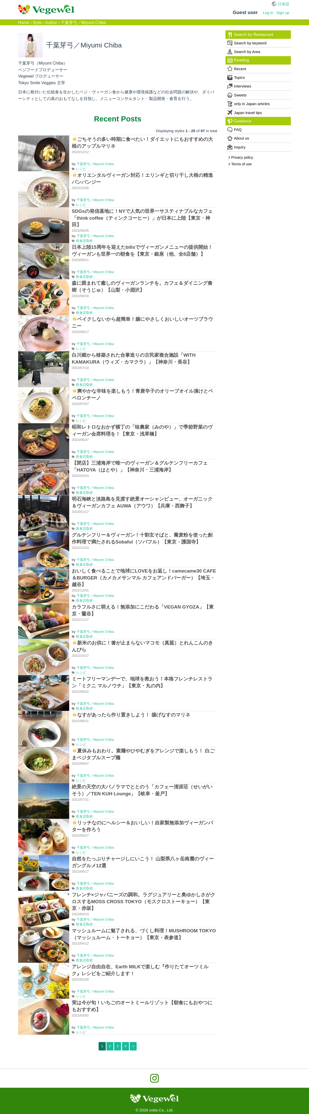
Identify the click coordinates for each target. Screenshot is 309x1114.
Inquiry (236, 147)
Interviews (239, 86)
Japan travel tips (244, 112)
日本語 (283, 4)
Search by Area (243, 51)
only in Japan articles (248, 103)
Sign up (282, 12)
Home (23, 22)
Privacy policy (240, 157)
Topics (236, 77)
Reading (238, 60)
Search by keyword (247, 43)
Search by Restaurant (250, 34)
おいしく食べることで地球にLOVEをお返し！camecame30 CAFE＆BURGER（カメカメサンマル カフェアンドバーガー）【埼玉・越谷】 (144, 577)
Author (51, 22)
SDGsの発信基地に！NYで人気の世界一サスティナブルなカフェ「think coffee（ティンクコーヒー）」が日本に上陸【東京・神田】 (142, 217)
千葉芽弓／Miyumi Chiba (95, 164)
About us (238, 138)
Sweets (236, 95)
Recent (236, 68)
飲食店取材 (84, 241)
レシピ (81, 169)
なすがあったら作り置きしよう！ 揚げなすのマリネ (133, 714)
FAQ (234, 129)
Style (37, 22)
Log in (268, 12)
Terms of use (240, 164)
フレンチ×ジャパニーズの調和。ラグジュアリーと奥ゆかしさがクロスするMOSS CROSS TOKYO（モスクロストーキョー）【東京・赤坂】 (143, 901)
